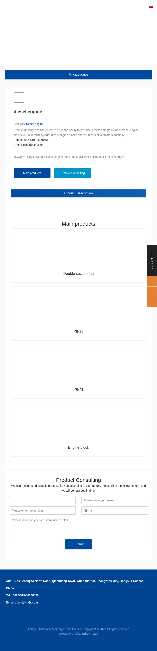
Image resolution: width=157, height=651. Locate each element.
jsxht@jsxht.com (32, 144)
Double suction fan (78, 274)
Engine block (78, 447)
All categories (78, 74)
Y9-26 (78, 331)
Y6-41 (78, 389)
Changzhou (82, 633)
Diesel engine (34, 124)
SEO (95, 633)
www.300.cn (66, 633)
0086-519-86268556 (35, 140)
